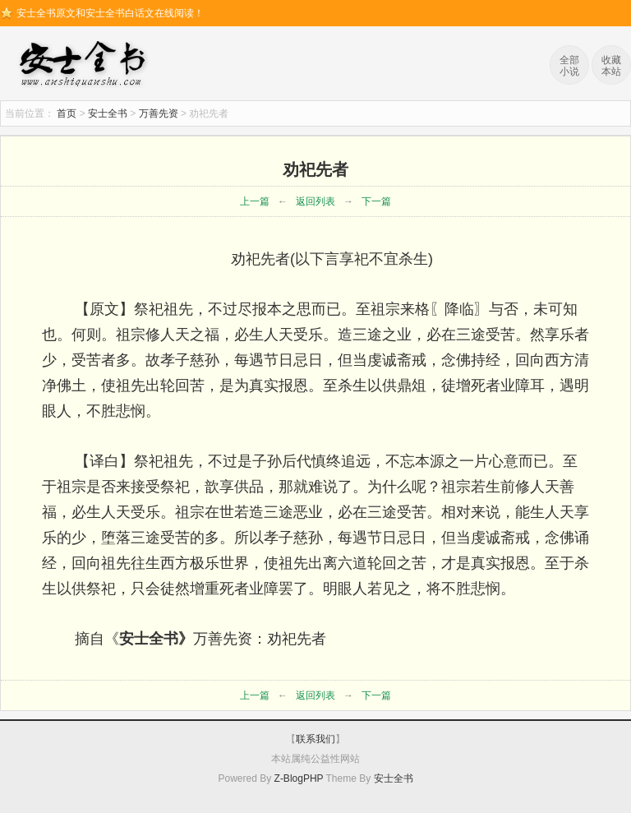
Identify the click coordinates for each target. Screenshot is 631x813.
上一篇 (254, 201)
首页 (66, 113)
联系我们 (315, 739)
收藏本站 (611, 65)
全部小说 (569, 65)
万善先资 (158, 113)
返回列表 (315, 201)
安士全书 (86, 65)
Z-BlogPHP (299, 778)
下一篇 (376, 201)
